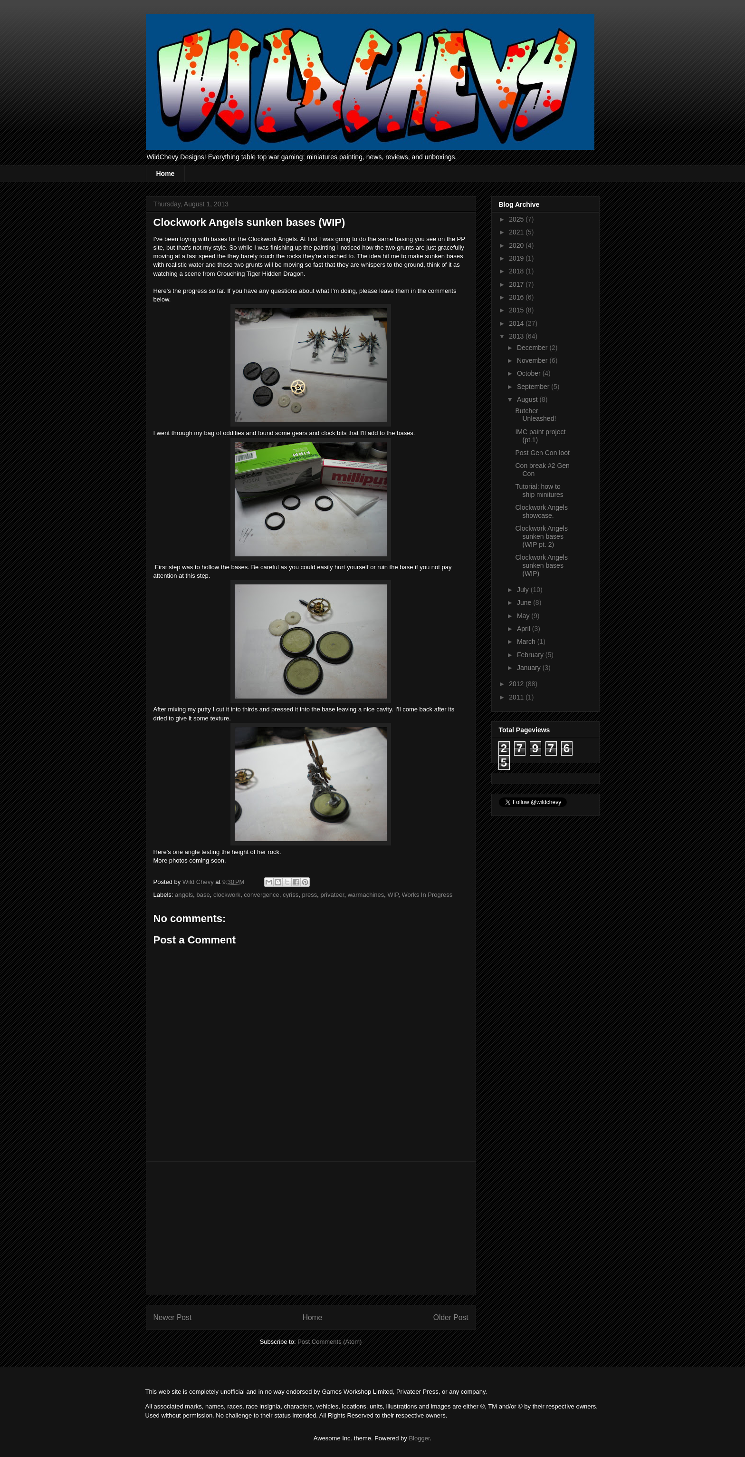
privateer (332, 894)
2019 (517, 258)
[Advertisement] (310, 1228)
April (524, 628)
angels (184, 894)
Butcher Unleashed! (535, 415)
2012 (517, 684)
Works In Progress (427, 894)
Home (165, 173)
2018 (517, 271)
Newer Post (172, 1317)
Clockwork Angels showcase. (541, 511)
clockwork (226, 894)
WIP (392, 894)
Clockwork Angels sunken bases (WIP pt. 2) (541, 536)
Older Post (450, 1317)
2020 (517, 245)
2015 (517, 310)
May (524, 616)
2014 (517, 323)
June (525, 602)
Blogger (419, 1438)
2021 (517, 232)
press (309, 894)
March (527, 641)
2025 (517, 219)
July (524, 589)
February (531, 655)
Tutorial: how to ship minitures (539, 490)
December (533, 347)
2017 (517, 284)
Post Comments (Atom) (329, 1341)
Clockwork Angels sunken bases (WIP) (541, 565)
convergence (261, 894)
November (533, 360)
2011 (517, 697)
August (528, 399)
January (530, 667)
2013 (517, 336)
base (203, 894)
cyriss (290, 894)
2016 (517, 297)
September (534, 386)
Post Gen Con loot (542, 453)
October (530, 373)
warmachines (366, 894)
